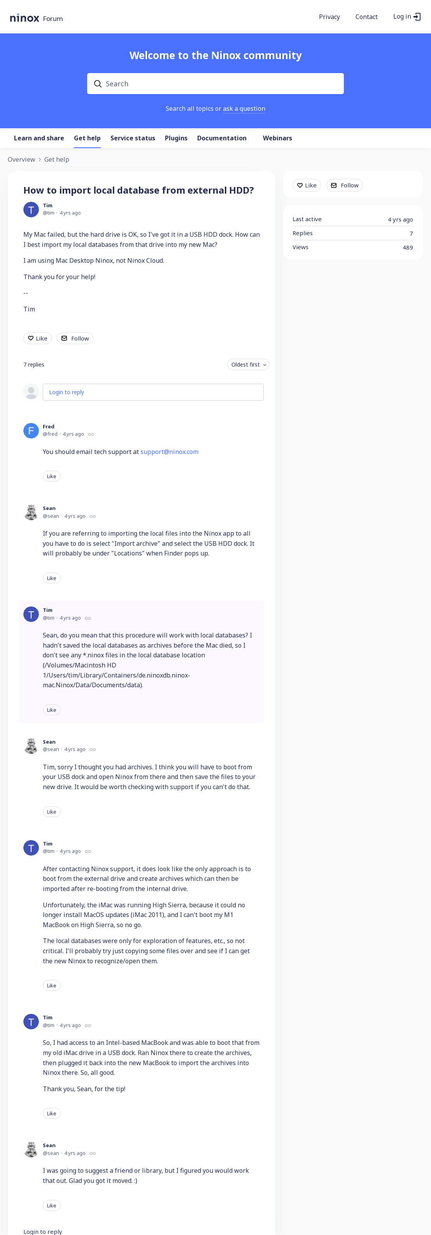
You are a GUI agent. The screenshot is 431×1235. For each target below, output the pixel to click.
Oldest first (245, 364)
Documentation (222, 138)
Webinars (277, 138)
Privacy (329, 17)
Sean (49, 508)
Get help (87, 138)
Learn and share (39, 138)
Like (41, 338)
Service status (132, 138)
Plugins (176, 138)
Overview (21, 160)
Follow (80, 338)
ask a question (244, 108)
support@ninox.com (169, 451)
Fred (48, 426)
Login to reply (66, 392)
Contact (367, 17)
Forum (53, 19)
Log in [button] (402, 17)
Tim (48, 205)
